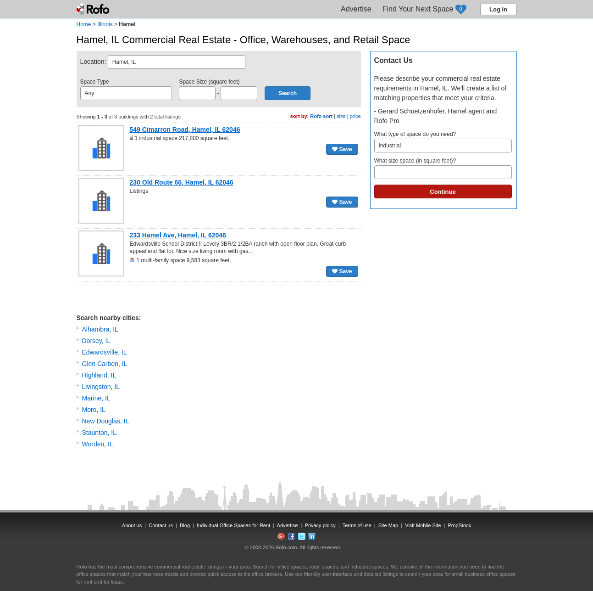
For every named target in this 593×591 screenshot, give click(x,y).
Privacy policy (320, 525)
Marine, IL (96, 398)
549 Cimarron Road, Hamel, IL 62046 (185, 129)
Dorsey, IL (96, 340)
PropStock (459, 525)
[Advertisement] (218, 297)
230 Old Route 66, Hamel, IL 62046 (181, 182)
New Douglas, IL (105, 421)
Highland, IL (99, 375)
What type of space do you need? (443, 141)
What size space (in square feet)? (443, 168)
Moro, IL (93, 409)
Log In (498, 9)
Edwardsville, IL (104, 352)
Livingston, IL (101, 386)
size (341, 116)
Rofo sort (321, 116)
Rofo (94, 9)
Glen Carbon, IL (104, 363)
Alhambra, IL (100, 329)
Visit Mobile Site (423, 525)
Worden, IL (97, 444)
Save (342, 149)
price (355, 116)
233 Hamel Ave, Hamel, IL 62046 (178, 235)
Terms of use (357, 525)
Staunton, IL (99, 432)
